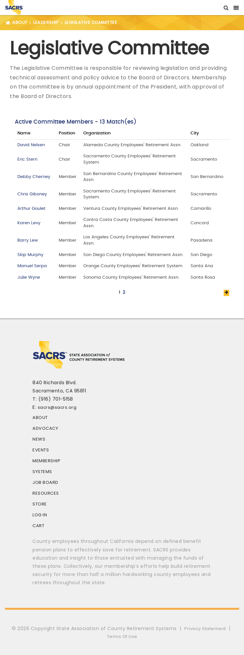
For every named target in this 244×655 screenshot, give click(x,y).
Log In (39, 515)
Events (40, 450)
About (40, 417)
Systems (42, 471)
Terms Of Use (122, 636)
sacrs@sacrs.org (57, 407)
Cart (38, 526)
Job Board (45, 482)
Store (39, 504)
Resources (45, 493)
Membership (46, 461)
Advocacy (45, 428)
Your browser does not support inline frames (122, 203)
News (38, 439)
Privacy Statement (205, 628)
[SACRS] (14, 6)
